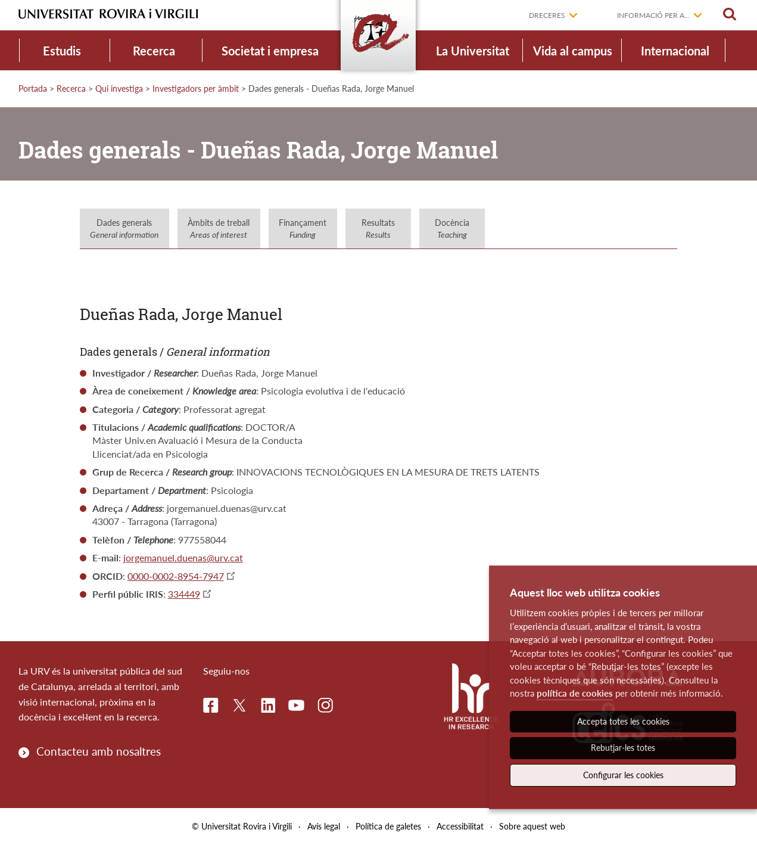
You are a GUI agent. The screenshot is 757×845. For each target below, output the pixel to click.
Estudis (62, 51)
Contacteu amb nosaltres (98, 751)
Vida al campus (572, 51)
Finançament (302, 229)
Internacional (675, 51)
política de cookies (575, 693)
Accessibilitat (460, 826)
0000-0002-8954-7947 (175, 576)
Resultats (378, 229)
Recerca (154, 51)
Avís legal (323, 826)
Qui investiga (119, 88)
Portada (32, 88)
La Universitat (472, 51)
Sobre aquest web (532, 826)
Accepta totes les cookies (623, 721)
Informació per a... (653, 15)
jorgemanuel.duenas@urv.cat (183, 557)
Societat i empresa (270, 51)
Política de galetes (388, 826)
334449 (184, 593)
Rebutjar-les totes (623, 748)
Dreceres (547, 15)
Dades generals (124, 229)
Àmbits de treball (219, 229)
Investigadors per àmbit (195, 88)
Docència (452, 229)
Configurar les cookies (623, 775)
